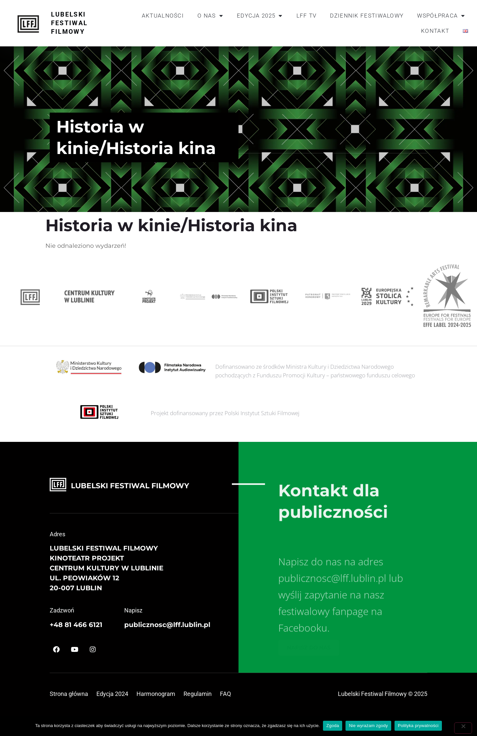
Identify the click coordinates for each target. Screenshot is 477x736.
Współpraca (441, 16)
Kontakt (435, 30)
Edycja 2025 (260, 16)
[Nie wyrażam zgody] (463, 728)
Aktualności (163, 15)
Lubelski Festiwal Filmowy (69, 23)
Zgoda (332, 725)
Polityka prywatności (418, 725)
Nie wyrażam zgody (368, 725)
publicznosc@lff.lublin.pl (167, 625)
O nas (210, 16)
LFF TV (306, 15)
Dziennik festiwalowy (366, 15)
